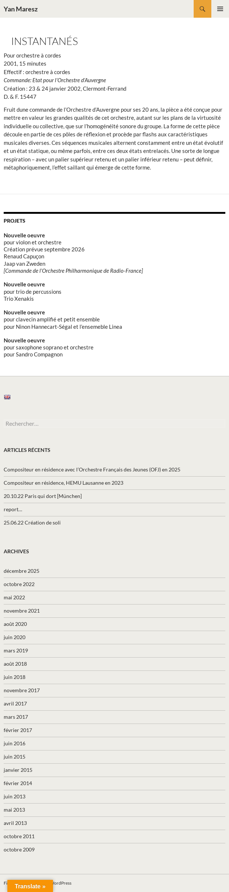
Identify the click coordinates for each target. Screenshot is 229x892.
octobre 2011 (19, 836)
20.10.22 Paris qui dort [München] (43, 496)
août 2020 (15, 624)
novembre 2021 (22, 610)
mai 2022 (14, 597)
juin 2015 (14, 756)
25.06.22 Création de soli (32, 522)
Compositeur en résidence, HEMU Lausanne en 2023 (63, 483)
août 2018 (15, 664)
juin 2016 (14, 743)
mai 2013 (14, 809)
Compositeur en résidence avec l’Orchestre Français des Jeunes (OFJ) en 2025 (92, 469)
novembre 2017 (22, 690)
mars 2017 (16, 717)
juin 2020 (14, 637)
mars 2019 (16, 650)
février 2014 (18, 783)
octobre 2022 (19, 584)
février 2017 (18, 730)
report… (13, 509)
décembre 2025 (21, 571)
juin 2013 (14, 796)
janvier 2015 (18, 770)
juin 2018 (14, 677)
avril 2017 (15, 703)
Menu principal (220, 9)
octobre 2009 (19, 849)
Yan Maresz (21, 9)
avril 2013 (15, 823)
